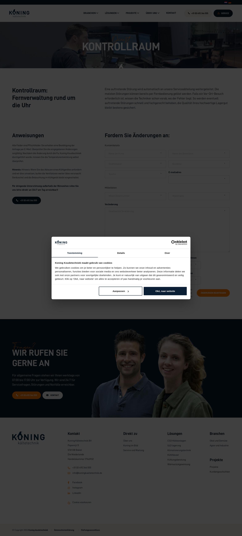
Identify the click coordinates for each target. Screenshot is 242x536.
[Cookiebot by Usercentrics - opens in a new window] (173, 242)
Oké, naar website (165, 291)
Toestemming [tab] (74, 252)
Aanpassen (121, 291)
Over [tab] (167, 252)
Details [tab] (121, 252)
